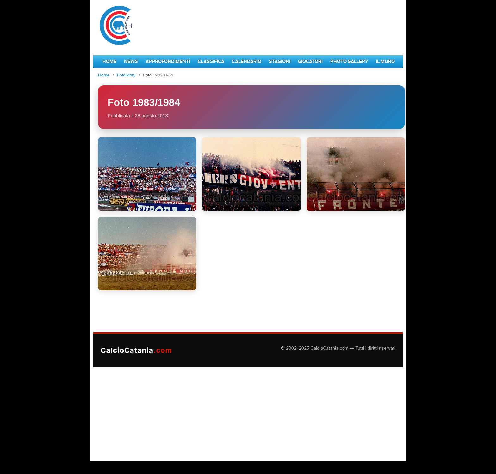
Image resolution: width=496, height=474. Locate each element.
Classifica (211, 61)
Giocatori (310, 61)
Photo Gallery (349, 61)
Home (109, 61)
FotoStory (126, 75)
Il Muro (385, 61)
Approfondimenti (168, 61)
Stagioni (279, 61)
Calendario (246, 61)
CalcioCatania (136, 350)
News (131, 61)
